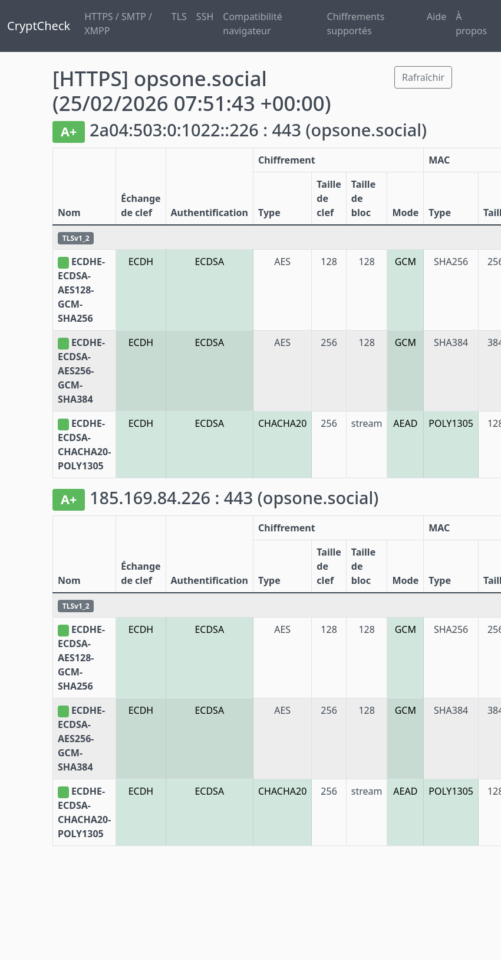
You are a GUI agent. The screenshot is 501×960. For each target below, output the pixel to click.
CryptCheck (38, 26)
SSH (204, 16)
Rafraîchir (423, 77)
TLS (179, 16)
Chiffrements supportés (356, 23)
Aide (436, 16)
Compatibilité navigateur (252, 23)
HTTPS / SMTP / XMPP (118, 23)
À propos (471, 23)
